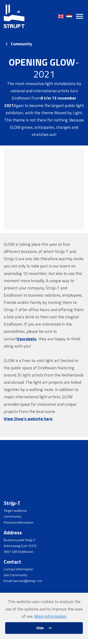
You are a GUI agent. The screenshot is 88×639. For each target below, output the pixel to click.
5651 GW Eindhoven (18, 551)
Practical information (19, 522)
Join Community (15, 575)
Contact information (18, 569)
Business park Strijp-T (19, 540)
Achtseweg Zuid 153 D (20, 545)
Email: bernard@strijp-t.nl (23, 580)
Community (21, 44)
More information (50, 616)
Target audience (15, 510)
